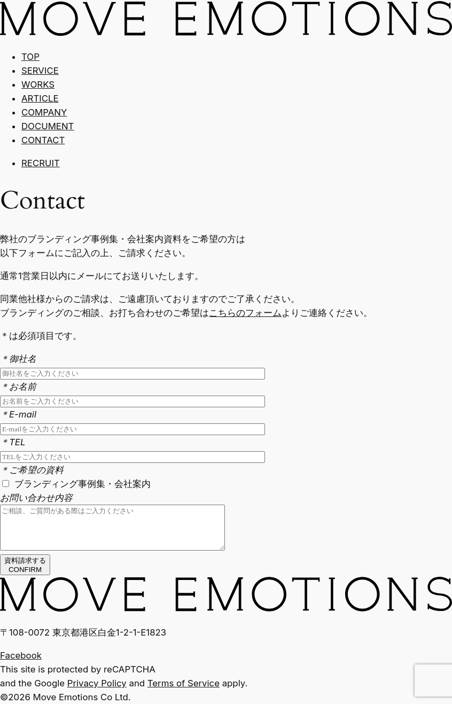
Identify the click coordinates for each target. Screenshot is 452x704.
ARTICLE (40, 98)
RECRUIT (40, 163)
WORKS (37, 84)
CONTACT (43, 140)
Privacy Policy (97, 683)
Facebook (21, 655)
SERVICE (40, 70)
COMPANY (44, 112)
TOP (30, 56)
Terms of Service (183, 683)
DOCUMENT (47, 126)
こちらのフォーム (245, 312)
